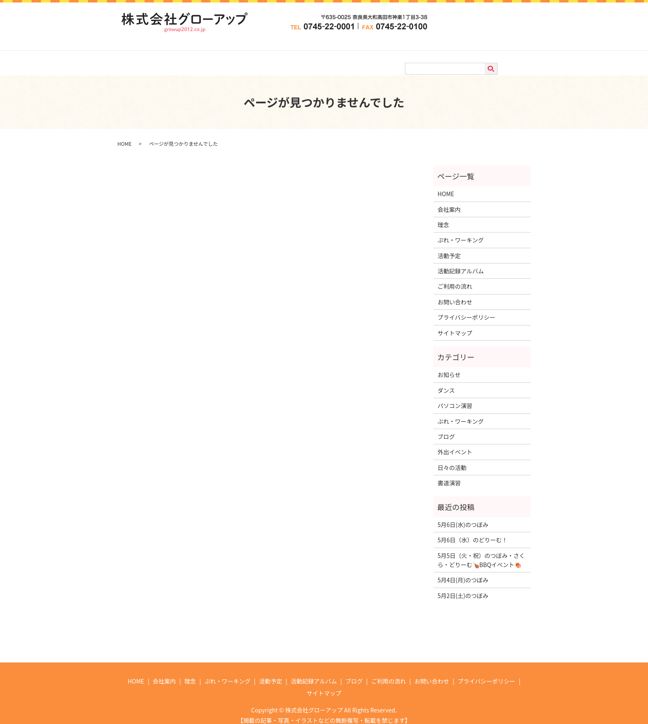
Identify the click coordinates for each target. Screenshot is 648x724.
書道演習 (449, 475)
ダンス (446, 382)
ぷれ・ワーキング (258, 54)
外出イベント (455, 444)
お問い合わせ (489, 54)
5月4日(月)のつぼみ (463, 572)
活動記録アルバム (355, 54)
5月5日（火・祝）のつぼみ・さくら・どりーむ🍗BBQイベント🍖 (481, 552)
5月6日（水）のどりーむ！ (473, 532)
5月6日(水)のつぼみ (463, 517)
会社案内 (183, 54)
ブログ (400, 54)
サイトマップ (455, 325)
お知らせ (449, 367)
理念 (215, 54)
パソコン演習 (455, 398)
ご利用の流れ (440, 54)
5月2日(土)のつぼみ (463, 588)
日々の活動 (452, 460)
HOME (150, 54)
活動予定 (306, 54)
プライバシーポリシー (467, 309)
